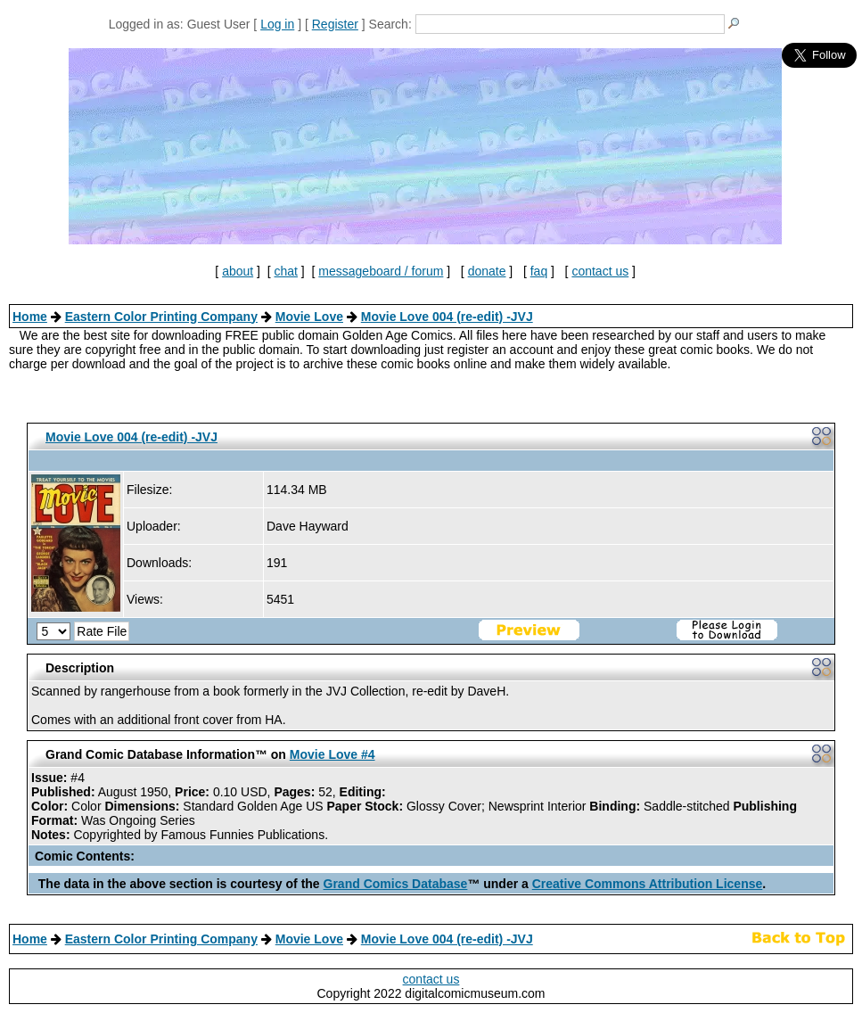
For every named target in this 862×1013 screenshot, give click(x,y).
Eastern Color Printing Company (161, 316)
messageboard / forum (380, 271)
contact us (599, 271)
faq (538, 271)
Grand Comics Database (396, 884)
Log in (277, 24)
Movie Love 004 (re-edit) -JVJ (447, 316)
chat (286, 271)
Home (29, 316)
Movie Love (309, 316)
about (237, 271)
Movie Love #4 (332, 754)
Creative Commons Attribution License (647, 884)
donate (487, 271)
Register (335, 24)
